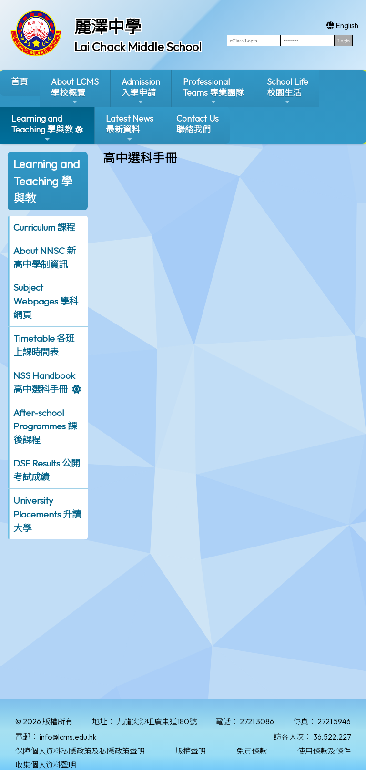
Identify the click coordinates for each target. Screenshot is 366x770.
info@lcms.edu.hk (68, 736)
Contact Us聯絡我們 (197, 124)
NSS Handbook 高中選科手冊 (44, 382)
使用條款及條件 (324, 751)
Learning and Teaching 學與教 (42, 128)
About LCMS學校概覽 (75, 91)
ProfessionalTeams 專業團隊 (213, 91)
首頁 (19, 81)
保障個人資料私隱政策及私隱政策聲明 (80, 751)
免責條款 (251, 751)
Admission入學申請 (141, 91)
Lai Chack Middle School (138, 46)
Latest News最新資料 (129, 128)
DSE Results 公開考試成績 (46, 470)
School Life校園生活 (287, 91)
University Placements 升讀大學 (47, 514)
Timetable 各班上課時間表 (44, 345)
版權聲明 (190, 751)
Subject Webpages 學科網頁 (45, 301)
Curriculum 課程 (44, 227)
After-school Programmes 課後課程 (45, 426)
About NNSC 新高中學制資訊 (44, 257)
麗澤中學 (107, 26)
